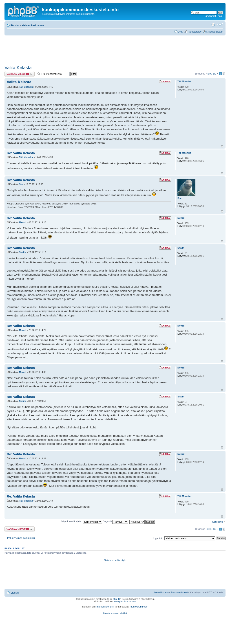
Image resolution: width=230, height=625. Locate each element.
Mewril (22, 222)
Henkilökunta (161, 592)
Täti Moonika (26, 87)
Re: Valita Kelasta (21, 153)
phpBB (116, 599)
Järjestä (115, 521)
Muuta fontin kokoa (220, 24)
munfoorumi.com (139, 606)
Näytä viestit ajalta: (81, 521)
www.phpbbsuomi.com (125, 601)
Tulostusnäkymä (213, 24)
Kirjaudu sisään (214, 31)
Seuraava (217, 521)
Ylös (222, 146)
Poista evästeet (179, 592)
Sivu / (211, 73)
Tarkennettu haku (213, 16)
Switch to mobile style (115, 560)
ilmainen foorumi (104, 606)
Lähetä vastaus (19, 74)
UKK (180, 31)
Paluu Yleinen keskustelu (21, 538)
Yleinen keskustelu (33, 25)
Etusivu (15, 25)
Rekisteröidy (194, 31)
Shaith (22, 252)
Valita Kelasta (18, 67)
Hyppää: (158, 538)
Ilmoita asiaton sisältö (115, 613)
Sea (21, 184)
